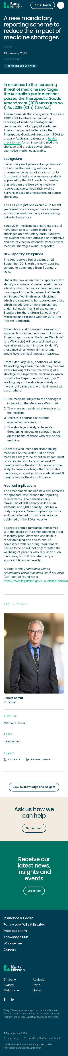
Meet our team (15, 931)
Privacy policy (11, 1038)
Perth (36, 985)
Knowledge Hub (16, 937)
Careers (10, 950)
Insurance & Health (18, 918)
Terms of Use (31, 1038)
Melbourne (11, 990)
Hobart (37, 990)
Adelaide (38, 979)
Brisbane (10, 979)
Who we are (13, 943)
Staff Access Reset (49, 1038)
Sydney (9, 985)
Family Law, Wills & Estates (24, 924)
